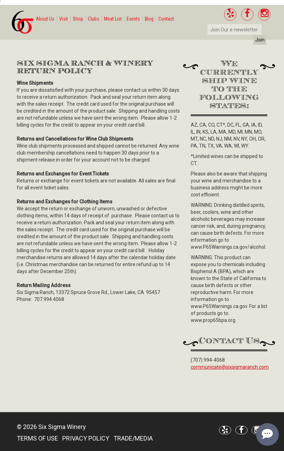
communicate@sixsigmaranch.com (230, 367)
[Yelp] (230, 14)
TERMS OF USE (37, 438)
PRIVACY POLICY (85, 438)
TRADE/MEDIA (133, 438)
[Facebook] (247, 14)
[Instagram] (264, 14)
